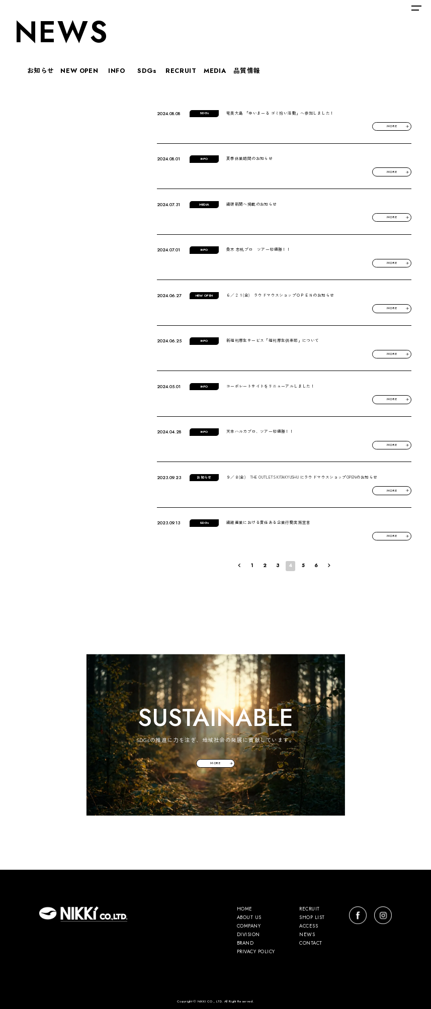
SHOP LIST (311, 918)
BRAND (245, 944)
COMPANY (249, 927)
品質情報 (247, 69)
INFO (116, 69)
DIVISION (248, 935)
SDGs (147, 69)
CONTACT (310, 944)
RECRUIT (180, 69)
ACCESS (308, 927)
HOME (244, 909)
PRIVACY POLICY (256, 952)
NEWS (307, 935)
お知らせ (41, 69)
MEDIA (215, 69)
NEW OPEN (79, 69)
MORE (392, 126)
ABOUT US (249, 918)
